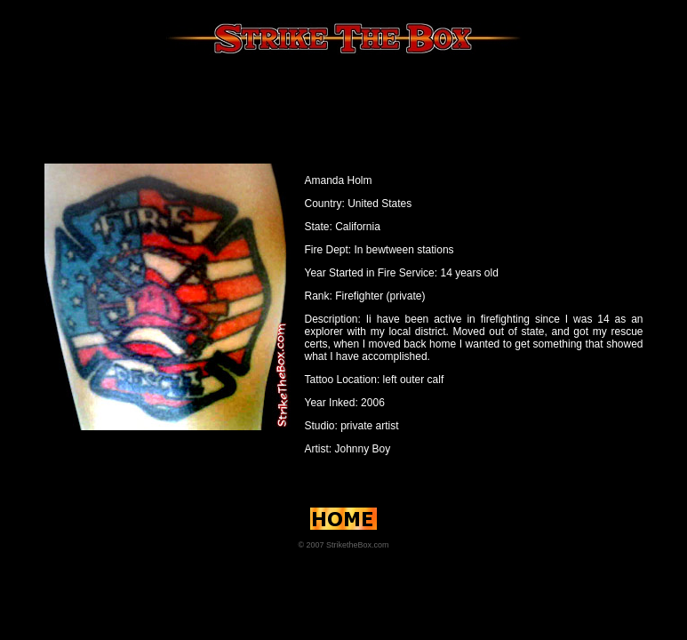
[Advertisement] (343, 106)
